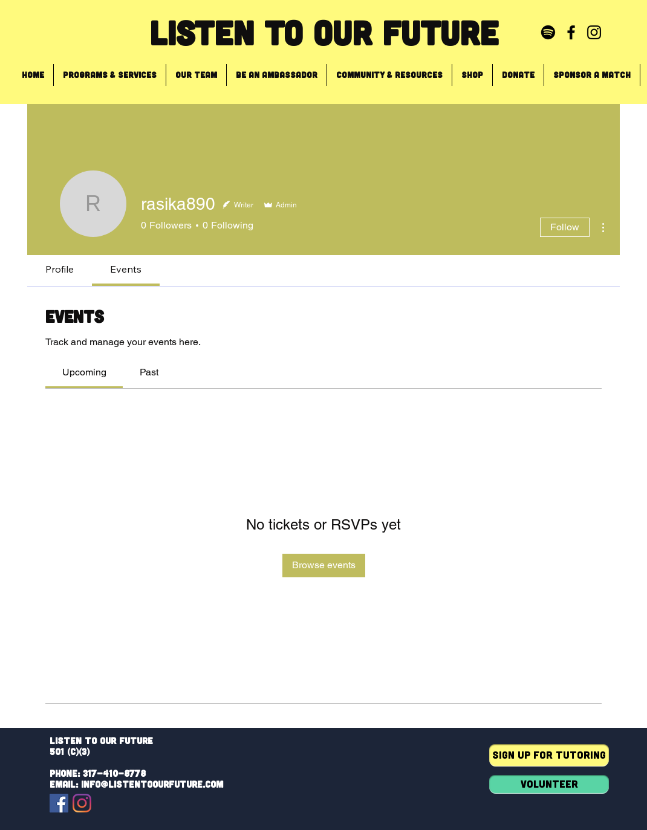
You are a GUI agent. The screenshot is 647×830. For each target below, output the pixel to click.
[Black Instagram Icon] (594, 32)
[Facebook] (59, 803)
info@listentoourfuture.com (152, 784)
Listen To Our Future (323, 32)
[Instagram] (82, 803)
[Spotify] (548, 32)
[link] (84, 372)
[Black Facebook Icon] (571, 32)
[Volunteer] (549, 784)
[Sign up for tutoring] (549, 755)
